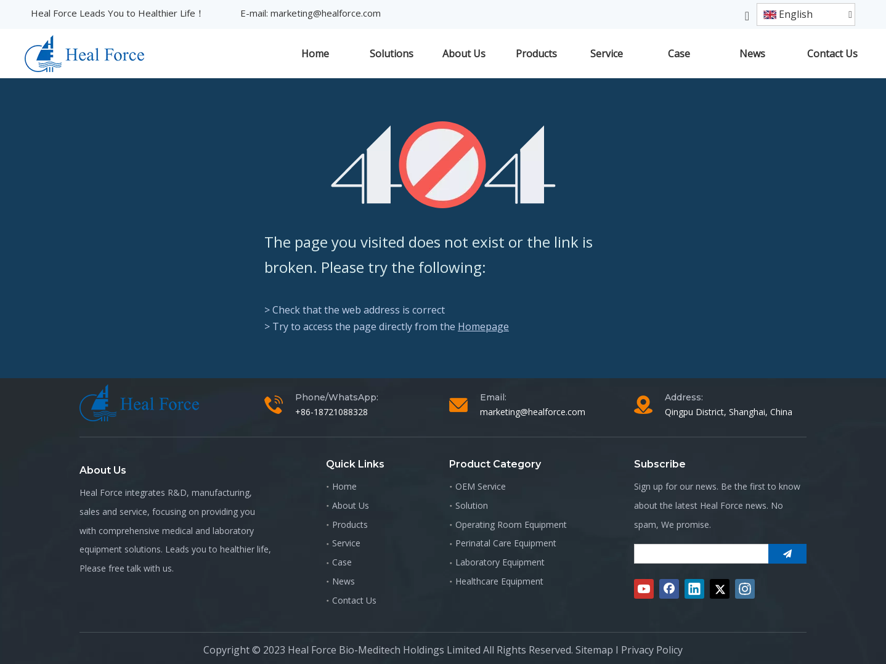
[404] (443, 164)
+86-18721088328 (331, 412)
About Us (350, 505)
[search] (699, 554)
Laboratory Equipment (500, 562)
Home (344, 486)
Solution (471, 505)
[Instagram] (745, 589)
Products (350, 524)
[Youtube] (644, 589)
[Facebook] (669, 589)
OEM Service (480, 486)
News (343, 581)
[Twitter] (720, 589)
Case (342, 562)
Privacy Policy (652, 650)
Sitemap (594, 650)
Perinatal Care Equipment (505, 543)
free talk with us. (141, 568)
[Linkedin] (694, 589)
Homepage (483, 326)
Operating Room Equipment (511, 524)
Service (346, 543)
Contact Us (354, 600)
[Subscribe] (787, 554)
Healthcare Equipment (499, 581)
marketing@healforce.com (325, 13)
